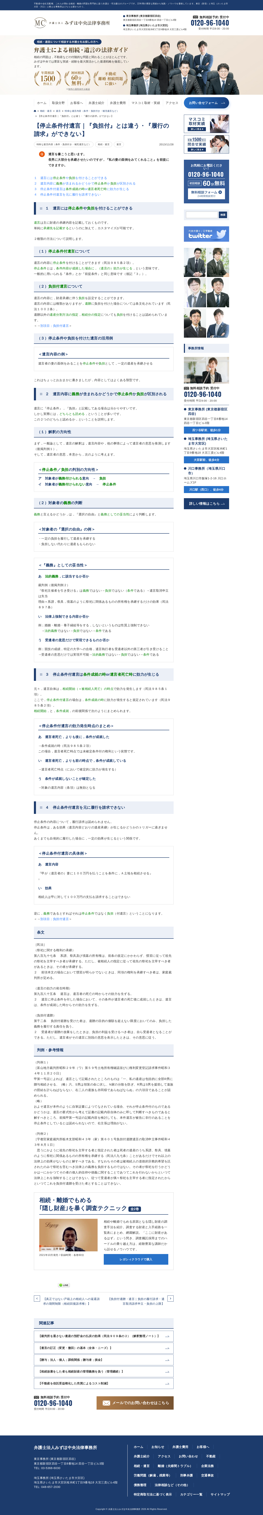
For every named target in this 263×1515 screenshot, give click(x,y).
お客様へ (76, 103)
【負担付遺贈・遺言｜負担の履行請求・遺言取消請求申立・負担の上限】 (136, 1301)
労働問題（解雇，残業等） (153, 1475)
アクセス (172, 103)
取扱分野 (58, 103)
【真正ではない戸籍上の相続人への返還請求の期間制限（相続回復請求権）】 (71, 1301)
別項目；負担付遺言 (54, 325)
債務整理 (140, 1485)
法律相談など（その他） (172, 1485)
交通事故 (207, 1475)
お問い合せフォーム (203, 103)
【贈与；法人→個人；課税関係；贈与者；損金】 (71, 1359)
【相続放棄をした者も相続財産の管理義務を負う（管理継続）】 (81, 1371)
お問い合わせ (188, 1456)
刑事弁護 (186, 1475)
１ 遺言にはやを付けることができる (70, 178)
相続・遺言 (46, 111)
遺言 (58, 111)
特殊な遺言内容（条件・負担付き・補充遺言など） (92, 111)
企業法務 (207, 1466)
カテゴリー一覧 (191, 1494)
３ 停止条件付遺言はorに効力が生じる (81, 189)
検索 (222, 214)
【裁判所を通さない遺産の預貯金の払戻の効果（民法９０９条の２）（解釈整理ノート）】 (99, 1336)
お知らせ (157, 1447)
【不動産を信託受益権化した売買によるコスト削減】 (74, 1383)
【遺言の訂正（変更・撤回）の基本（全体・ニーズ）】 (75, 1348)
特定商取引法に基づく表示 (153, 1494)
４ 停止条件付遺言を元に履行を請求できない (67, 194)
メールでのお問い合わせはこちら (140, 1403)
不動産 (211, 1456)
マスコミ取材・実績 (146, 103)
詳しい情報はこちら (204, 503)
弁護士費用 (118, 103)
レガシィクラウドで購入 (136, 1259)
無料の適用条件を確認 (79, 89)
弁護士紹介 (96, 103)
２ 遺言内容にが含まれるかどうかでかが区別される (85, 183)
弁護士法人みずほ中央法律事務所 (65, 1447)
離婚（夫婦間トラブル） (175, 1466)
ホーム (41, 103)
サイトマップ (220, 1494)
